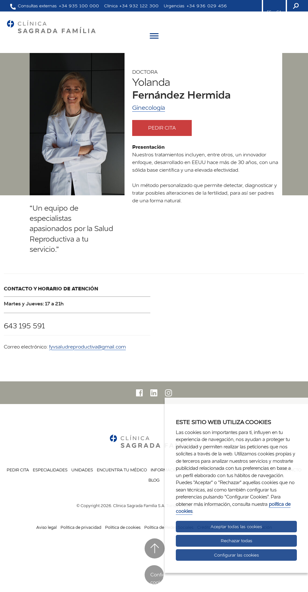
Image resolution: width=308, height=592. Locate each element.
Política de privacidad (81, 527)
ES (269, 12)
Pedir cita (167, 127)
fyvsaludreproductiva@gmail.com (87, 346)
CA (278, 12)
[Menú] (154, 37)
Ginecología (148, 108)
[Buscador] (295, 5)
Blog (154, 480)
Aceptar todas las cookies (236, 526)
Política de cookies (122, 527)
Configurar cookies (157, 577)
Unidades (82, 470)
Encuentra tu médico (122, 470)
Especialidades (50, 470)
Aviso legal (46, 527)
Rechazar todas (236, 540)
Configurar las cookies (236, 555)
